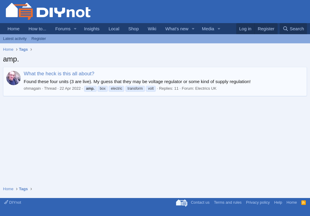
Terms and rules (228, 202)
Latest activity (15, 38)
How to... (37, 28)
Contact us (200, 202)
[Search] (293, 28)
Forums (63, 28)
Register (39, 38)
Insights (92, 28)
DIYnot (12, 202)
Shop (133, 28)
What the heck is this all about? (59, 73)
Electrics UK (206, 88)
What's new (176, 28)
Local (114, 28)
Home (14, 28)
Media (208, 28)
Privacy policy (258, 202)
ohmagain (32, 88)
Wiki (152, 28)
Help (278, 202)
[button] (75, 28)
